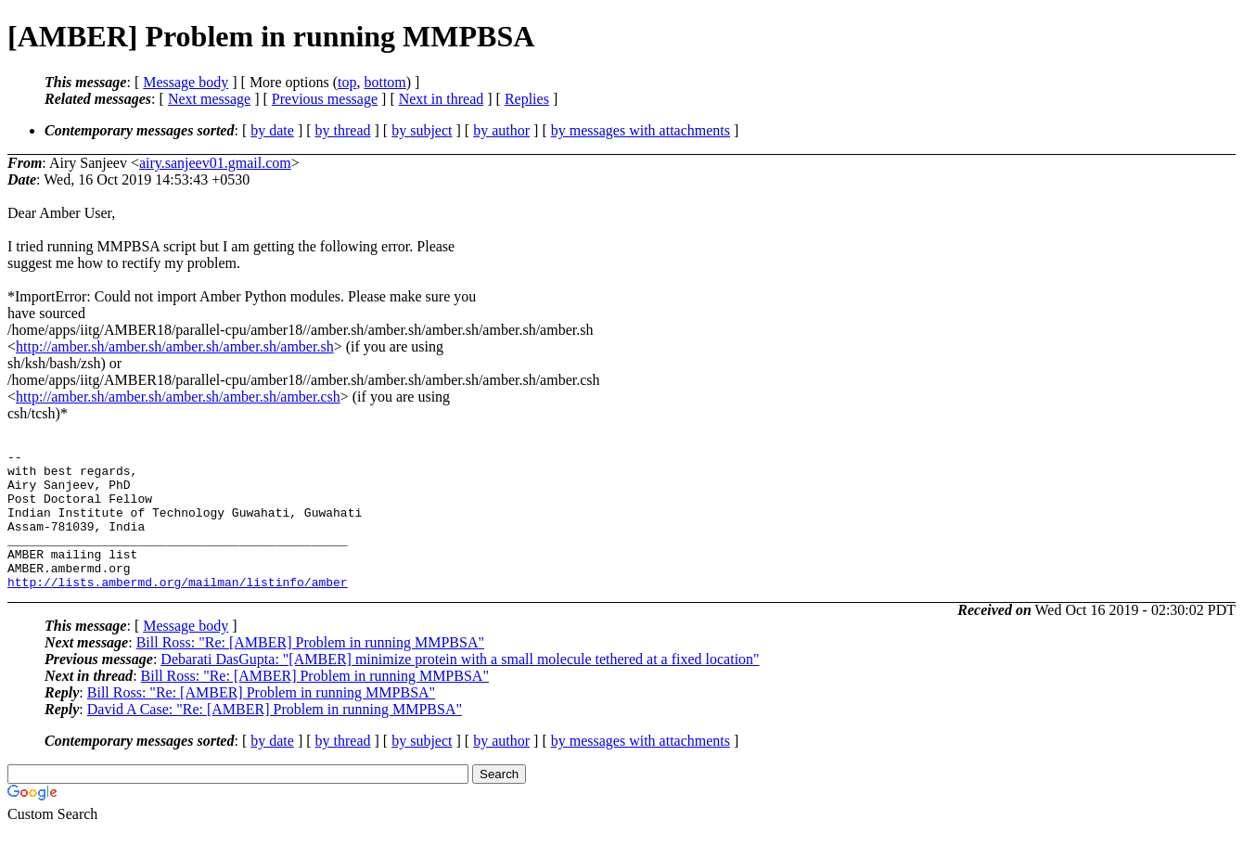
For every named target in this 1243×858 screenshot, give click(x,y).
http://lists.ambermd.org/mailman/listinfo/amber (177, 609)
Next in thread (441, 99)
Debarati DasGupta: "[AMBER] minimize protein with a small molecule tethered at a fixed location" (459, 687)
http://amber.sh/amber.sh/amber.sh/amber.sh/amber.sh (175, 346)
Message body (185, 82)
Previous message (325, 99)
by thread (343, 130)
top (347, 82)
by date (272, 130)
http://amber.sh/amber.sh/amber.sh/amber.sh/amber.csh (178, 396)
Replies (527, 99)
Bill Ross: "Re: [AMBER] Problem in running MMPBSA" (310, 670)
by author (501, 130)
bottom (384, 82)
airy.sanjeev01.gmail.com (215, 163)
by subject (421, 130)
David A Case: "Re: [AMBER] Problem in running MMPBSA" (274, 737)
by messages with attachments (640, 130)
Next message (209, 99)
